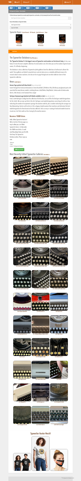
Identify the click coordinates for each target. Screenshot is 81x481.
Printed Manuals (25, 32)
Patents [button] (48, 8)
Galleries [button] (29, 8)
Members (67, 2)
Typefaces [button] (39, 8)
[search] (40, 24)
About (17, 2)
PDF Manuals (32, 32)
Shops (46, 32)
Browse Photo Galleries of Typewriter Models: (18, 21)
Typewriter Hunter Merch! (40, 433)
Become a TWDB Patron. (17, 116)
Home (11, 51)
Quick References (40, 32)
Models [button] (21, 8)
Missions (26, 2)
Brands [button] (12, 8)
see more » (46, 154)
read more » (18, 82)
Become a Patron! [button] (19, 149)
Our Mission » (34, 58)
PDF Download (19, 45)
